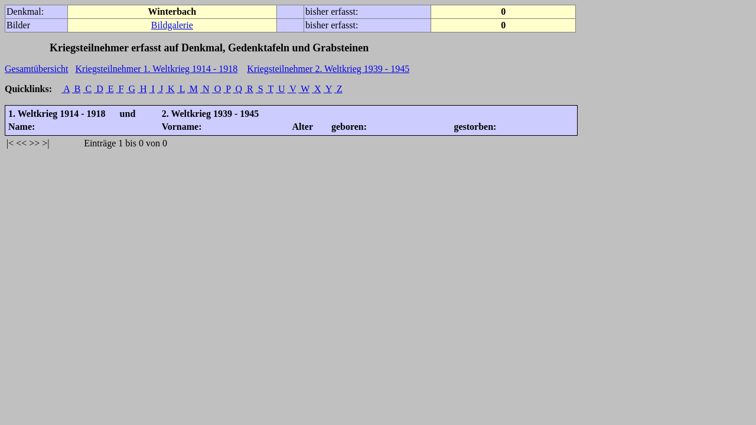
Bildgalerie (172, 25)
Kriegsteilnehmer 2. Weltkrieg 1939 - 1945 (328, 69)
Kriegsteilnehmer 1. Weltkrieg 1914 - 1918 (157, 69)
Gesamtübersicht (37, 69)
